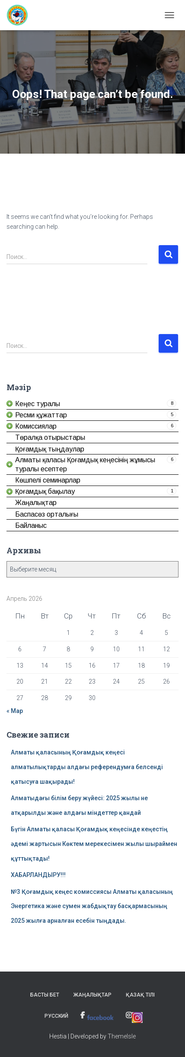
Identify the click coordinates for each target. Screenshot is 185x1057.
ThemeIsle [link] (122, 1036)
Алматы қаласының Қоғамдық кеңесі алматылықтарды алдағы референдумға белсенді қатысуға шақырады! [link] (87, 767)
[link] (20, 15)
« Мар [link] (14, 710)
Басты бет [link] (44, 995)
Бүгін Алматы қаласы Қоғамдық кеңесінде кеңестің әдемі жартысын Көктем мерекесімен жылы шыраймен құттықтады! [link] (94, 843)
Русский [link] (56, 1016)
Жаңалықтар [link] (92, 995)
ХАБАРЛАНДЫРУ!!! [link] (38, 874)
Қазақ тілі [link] (140, 995)
